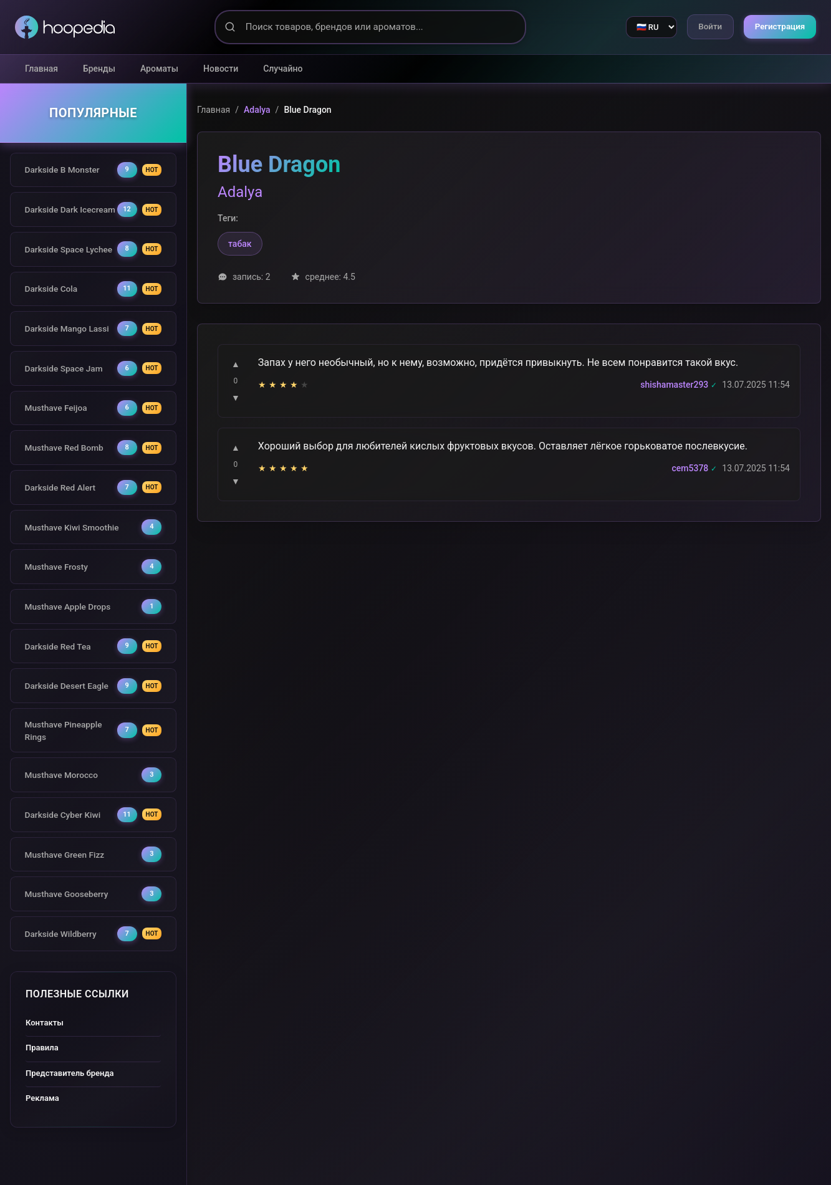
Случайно (282, 69)
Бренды (99, 69)
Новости (220, 69)
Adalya (257, 110)
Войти (703, 27)
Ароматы (159, 69)
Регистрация (777, 27)
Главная (41, 69)
